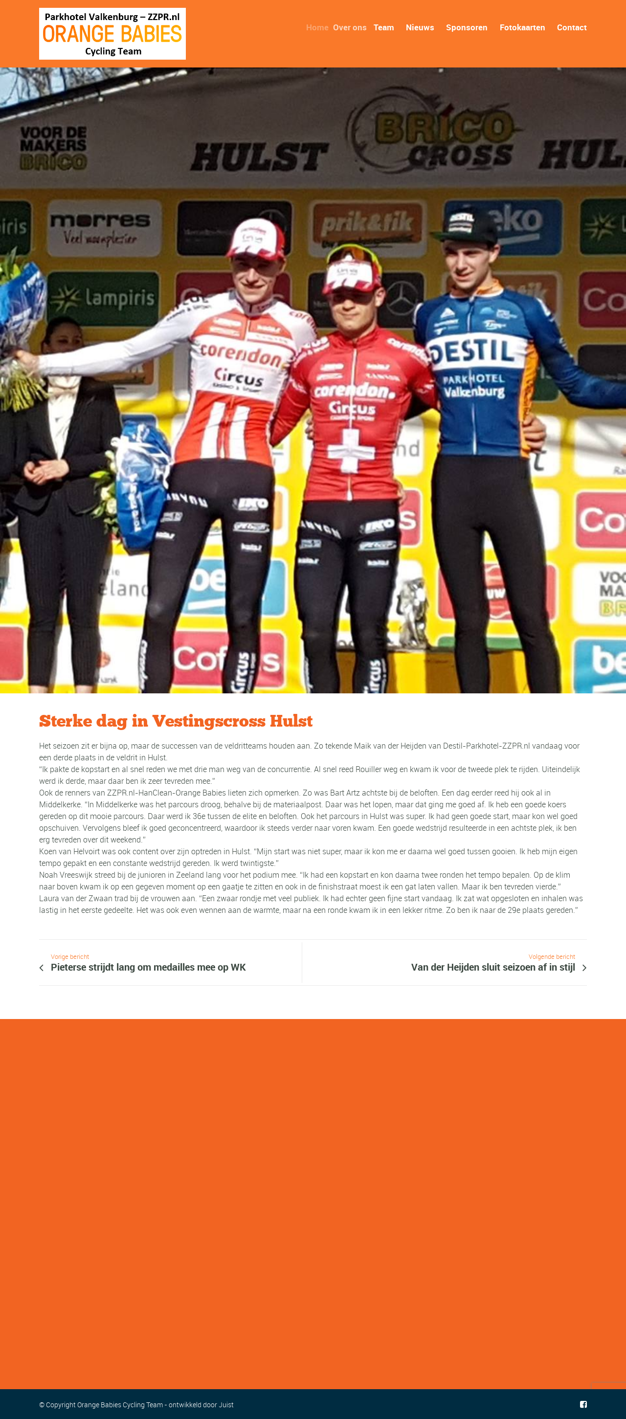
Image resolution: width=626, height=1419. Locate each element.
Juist (226, 1404)
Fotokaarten (522, 27)
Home (322, 27)
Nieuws (420, 27)
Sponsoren (467, 27)
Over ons (355, 27)
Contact (572, 27)
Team (387, 27)
